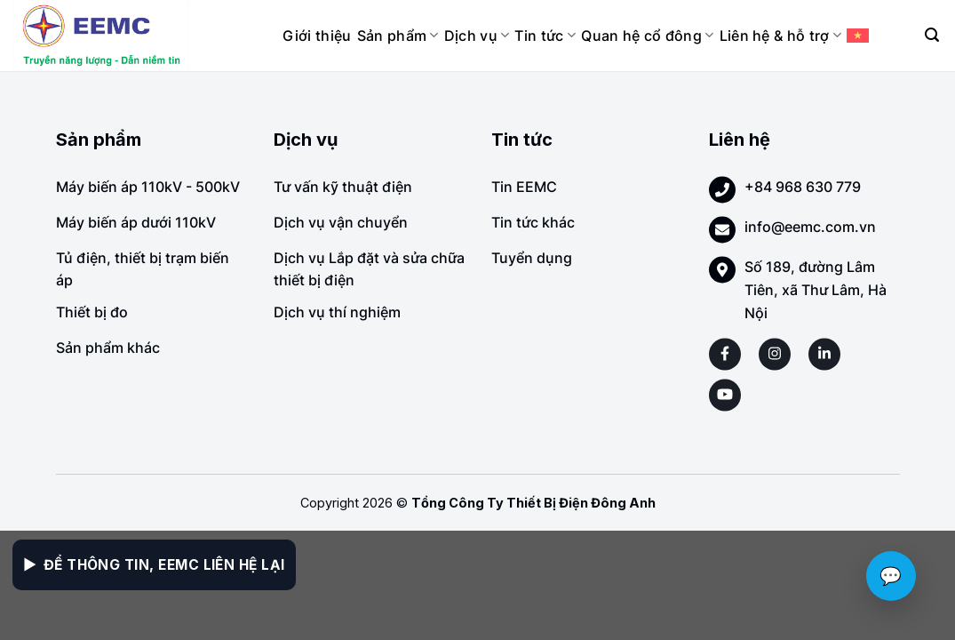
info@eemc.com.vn (810, 227)
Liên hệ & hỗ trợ (781, 35)
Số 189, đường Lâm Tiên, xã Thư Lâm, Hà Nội (815, 289)
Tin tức (545, 35)
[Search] (932, 35)
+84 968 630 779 (802, 187)
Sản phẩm (398, 35)
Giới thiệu (317, 35)
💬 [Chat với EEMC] (891, 576)
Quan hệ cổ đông (647, 35)
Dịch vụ (477, 35)
